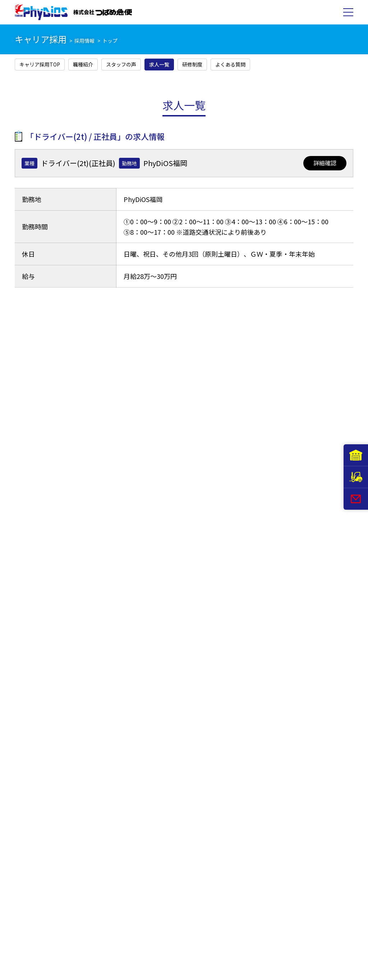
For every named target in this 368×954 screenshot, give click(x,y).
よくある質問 (230, 64)
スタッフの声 (121, 64)
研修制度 (192, 64)
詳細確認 (324, 163)
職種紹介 (83, 64)
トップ (110, 40)
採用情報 (84, 40)
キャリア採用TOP (39, 64)
